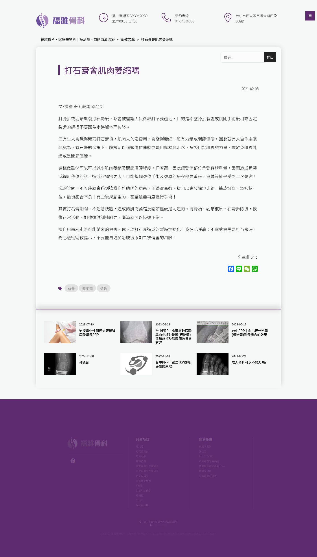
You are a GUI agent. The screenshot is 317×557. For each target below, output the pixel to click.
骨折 (103, 288)
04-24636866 (184, 21)
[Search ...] (243, 57)
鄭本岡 (87, 288)
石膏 (71, 288)
